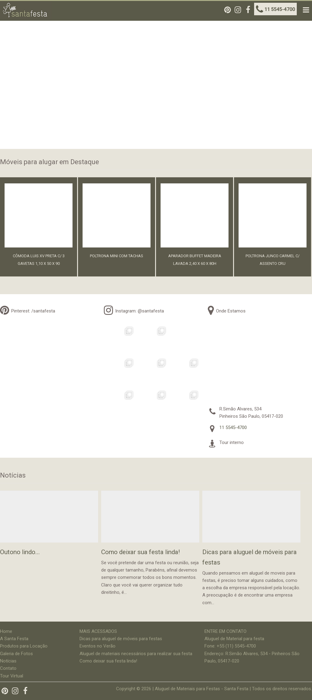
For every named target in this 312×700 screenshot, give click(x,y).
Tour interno (231, 442)
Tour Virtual (11, 676)
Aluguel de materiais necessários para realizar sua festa (136, 653)
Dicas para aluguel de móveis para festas (121, 638)
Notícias (8, 661)
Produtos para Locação (24, 646)
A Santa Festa (14, 638)
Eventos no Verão (97, 646)
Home (6, 631)
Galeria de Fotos (16, 653)
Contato (8, 668)
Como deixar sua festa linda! (108, 661)
